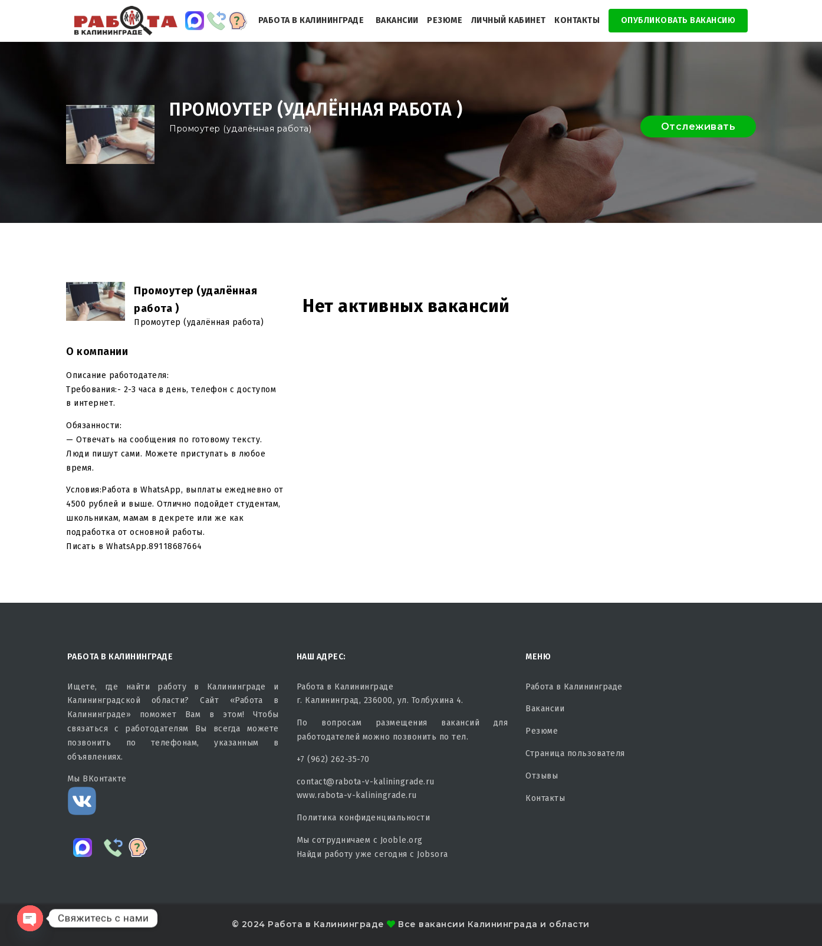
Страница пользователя (575, 753)
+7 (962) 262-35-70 (333, 759)
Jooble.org (401, 840)
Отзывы (541, 776)
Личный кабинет (508, 20)
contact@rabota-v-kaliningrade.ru (366, 782)
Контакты (577, 20)
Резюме (444, 20)
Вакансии (397, 20)
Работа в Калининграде (311, 20)
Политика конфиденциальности (363, 818)
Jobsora (432, 854)
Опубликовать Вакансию (678, 20)
